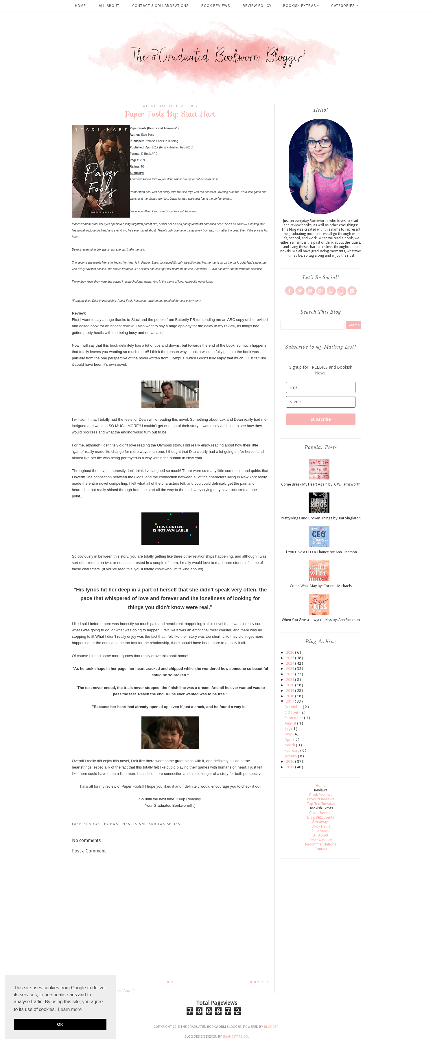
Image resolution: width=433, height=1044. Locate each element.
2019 (290, 690)
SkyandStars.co (235, 1037)
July (288, 729)
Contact (320, 849)
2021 (290, 679)
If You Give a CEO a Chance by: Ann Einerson (320, 552)
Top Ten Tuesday (321, 804)
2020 (290, 685)
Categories (344, 6)
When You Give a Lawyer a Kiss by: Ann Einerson (321, 619)
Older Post (258, 982)
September (294, 718)
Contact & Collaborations (160, 6)
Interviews (320, 830)
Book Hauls (321, 826)
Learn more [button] (70, 1009)
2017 (290, 701)
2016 (290, 761)
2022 (290, 674)
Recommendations (320, 844)
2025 (290, 658)
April (289, 739)
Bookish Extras (301, 6)
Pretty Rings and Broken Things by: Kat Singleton (321, 518)
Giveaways (320, 821)
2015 (290, 767)
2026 (290, 652)
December (294, 707)
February (292, 750)
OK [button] (60, 1024)
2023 (290, 668)
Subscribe (321, 419)
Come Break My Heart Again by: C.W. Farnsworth (320, 484)
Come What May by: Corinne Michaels (321, 586)
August (291, 723)
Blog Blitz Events (320, 817)
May (288, 734)
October (292, 712)
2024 (290, 663)
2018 (290, 696)
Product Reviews (320, 799)
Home (80, 6)
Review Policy (257, 6)
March (290, 745)
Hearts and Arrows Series (151, 824)
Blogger (271, 1027)
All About (109, 6)
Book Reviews (215, 6)
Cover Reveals (320, 812)
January (291, 756)
